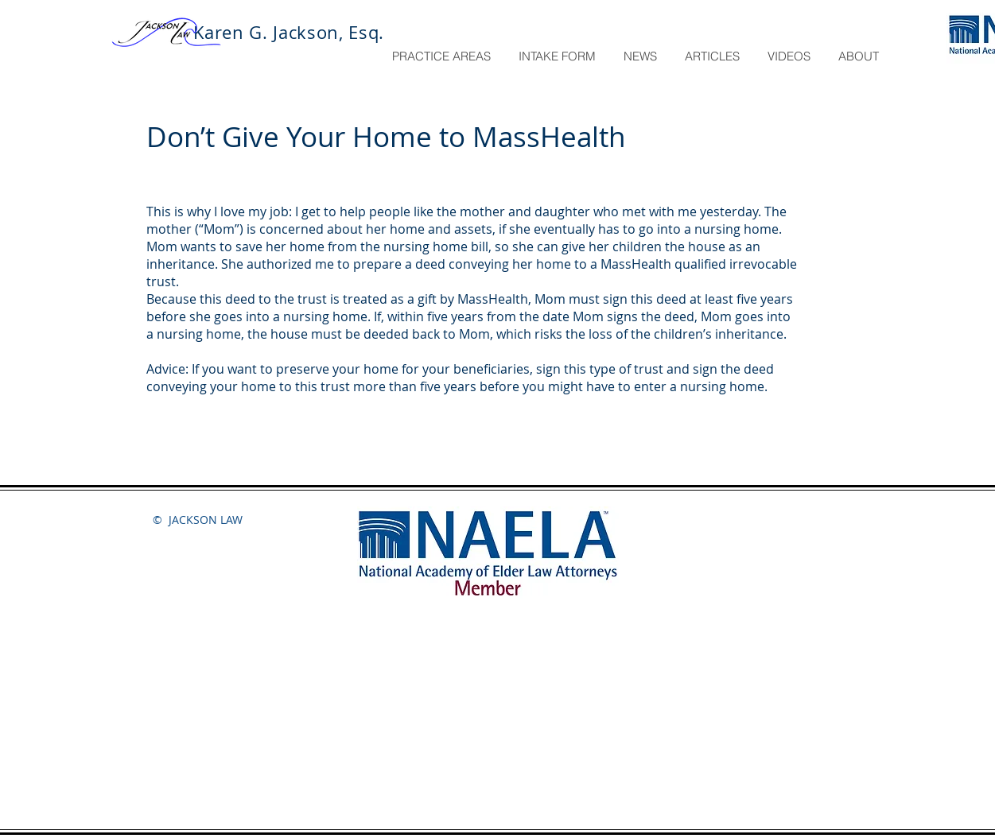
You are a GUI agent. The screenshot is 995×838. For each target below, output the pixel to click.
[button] (443, 56)
